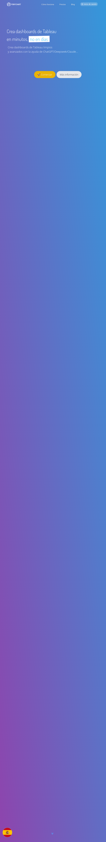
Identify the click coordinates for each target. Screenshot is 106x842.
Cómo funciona (47, 4)
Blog (73, 4)
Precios (62, 4)
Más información (69, 74)
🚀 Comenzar (44, 74)
